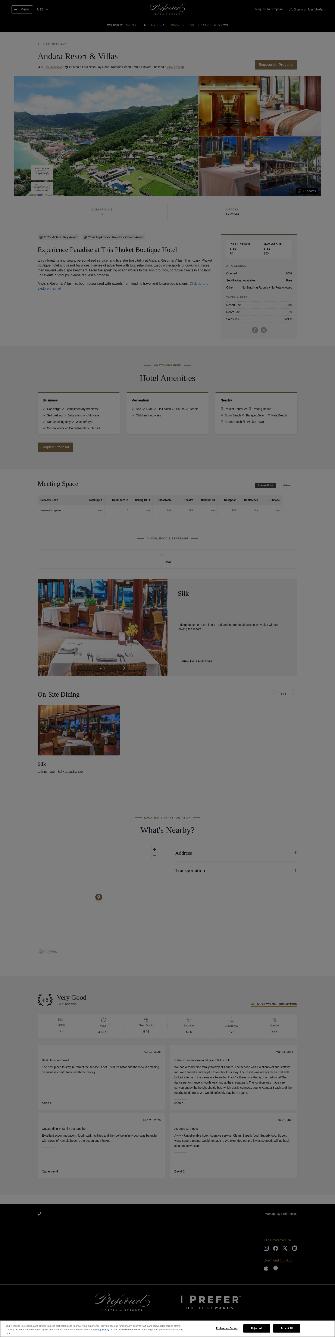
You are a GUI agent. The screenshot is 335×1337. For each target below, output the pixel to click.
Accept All (287, 1328)
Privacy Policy (101, 1329)
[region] (167, 1329)
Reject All (256, 1328)
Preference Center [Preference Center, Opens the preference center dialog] (226, 1328)
